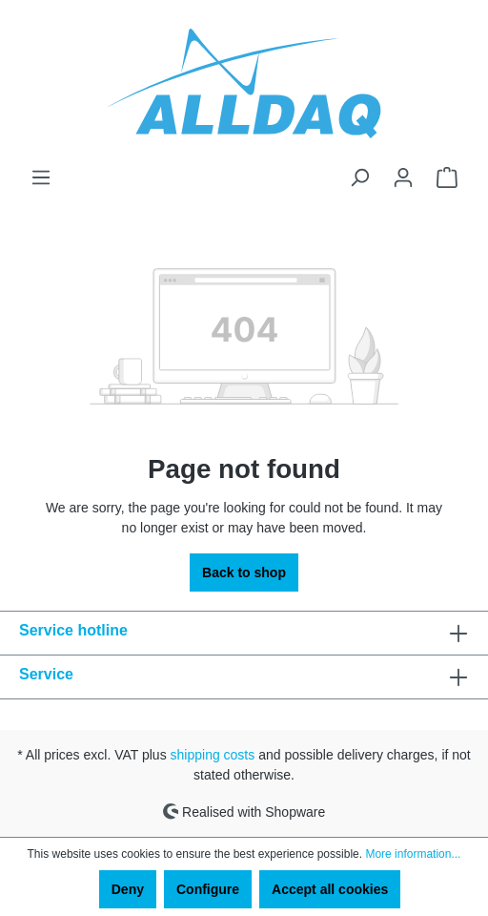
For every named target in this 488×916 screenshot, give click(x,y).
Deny (128, 889)
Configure (207, 889)
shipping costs (213, 754)
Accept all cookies (330, 889)
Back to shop (244, 572)
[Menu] (41, 177)
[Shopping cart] (447, 177)
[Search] (359, 177)
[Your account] (403, 177)
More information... (412, 854)
